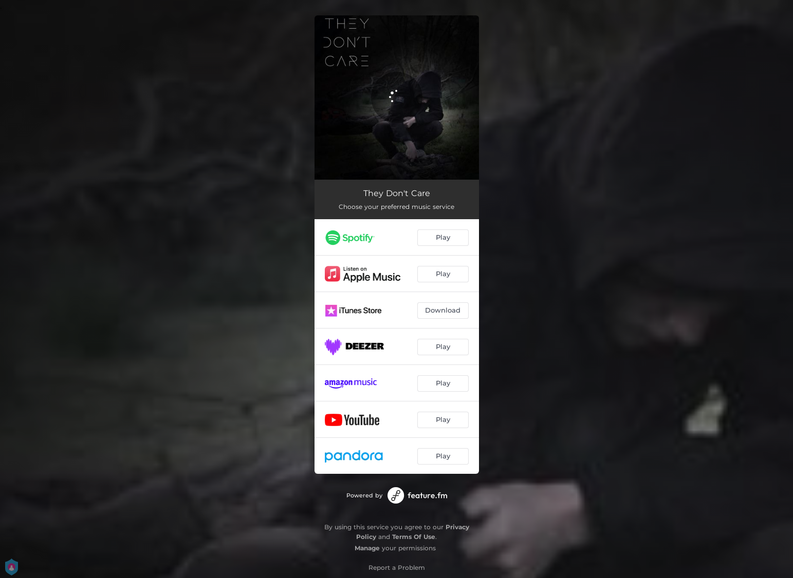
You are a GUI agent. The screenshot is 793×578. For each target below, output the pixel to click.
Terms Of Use (413, 537)
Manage (367, 548)
